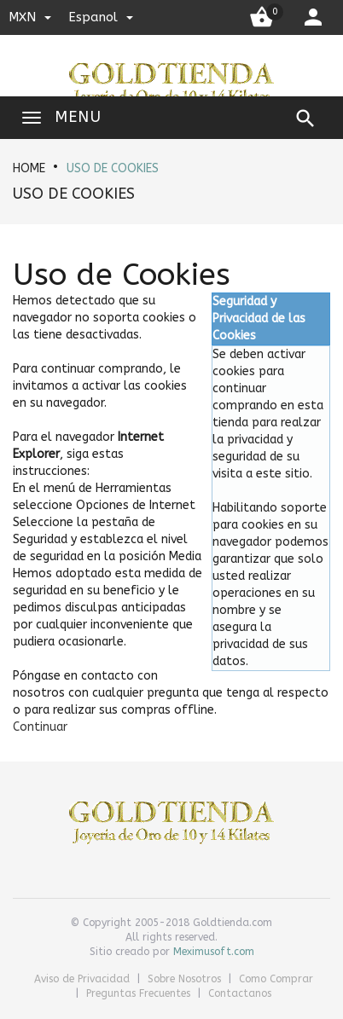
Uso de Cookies (113, 168)
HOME (29, 168)
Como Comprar (276, 979)
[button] (40, 727)
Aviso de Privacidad (83, 979)
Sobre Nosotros (186, 979)
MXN (30, 17)
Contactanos (239, 993)
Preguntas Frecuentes (140, 993)
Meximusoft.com (213, 952)
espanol (100, 17)
